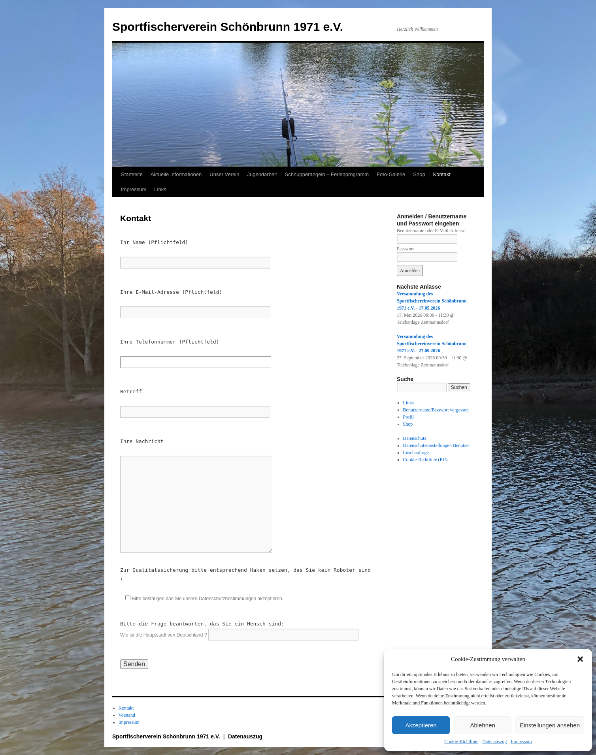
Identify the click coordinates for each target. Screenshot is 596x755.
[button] (580, 659)
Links (160, 189)
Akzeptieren (420, 725)
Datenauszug (494, 741)
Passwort (405, 249)
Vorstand (127, 715)
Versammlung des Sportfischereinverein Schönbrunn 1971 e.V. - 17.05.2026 (432, 301)
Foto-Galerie (391, 174)
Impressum (521, 741)
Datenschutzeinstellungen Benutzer (436, 445)
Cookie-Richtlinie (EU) (425, 459)
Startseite (132, 174)
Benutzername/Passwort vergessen (436, 410)
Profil (408, 417)
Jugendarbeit (262, 174)
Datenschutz (414, 438)
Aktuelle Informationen (176, 174)
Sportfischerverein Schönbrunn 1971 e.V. (227, 26)
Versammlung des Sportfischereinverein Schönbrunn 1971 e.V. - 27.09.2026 (432, 343)
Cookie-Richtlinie (461, 741)
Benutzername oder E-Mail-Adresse (431, 230)
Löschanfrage (416, 452)
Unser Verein (224, 174)
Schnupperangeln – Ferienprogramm (327, 174)
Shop (419, 174)
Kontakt (442, 174)
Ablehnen (482, 725)
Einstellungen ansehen (550, 725)
